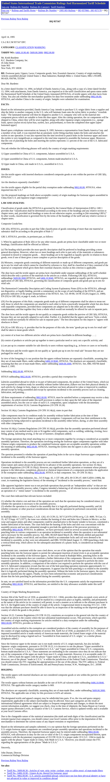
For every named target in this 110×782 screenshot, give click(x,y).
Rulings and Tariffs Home (24, 10)
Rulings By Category (40, 7)
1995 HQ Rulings (67, 10)
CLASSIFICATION (24, 47)
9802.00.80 (49, 52)
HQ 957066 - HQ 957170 (90, 10)
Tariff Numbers (58, 7)
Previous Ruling (8, 19)
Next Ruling (22, 19)
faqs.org (5, 7)
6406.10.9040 (46, 278)
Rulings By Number (19, 7)
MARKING (40, 47)
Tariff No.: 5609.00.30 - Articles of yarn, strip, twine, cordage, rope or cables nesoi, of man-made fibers (55, 770)
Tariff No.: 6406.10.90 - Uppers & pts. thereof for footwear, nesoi (37, 773)
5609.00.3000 (36, 52)
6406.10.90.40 (22, 52)
